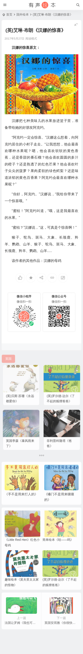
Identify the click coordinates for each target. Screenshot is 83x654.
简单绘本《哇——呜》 (57, 545)
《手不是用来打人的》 (21, 500)
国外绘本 (22, 14)
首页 (9, 14)
